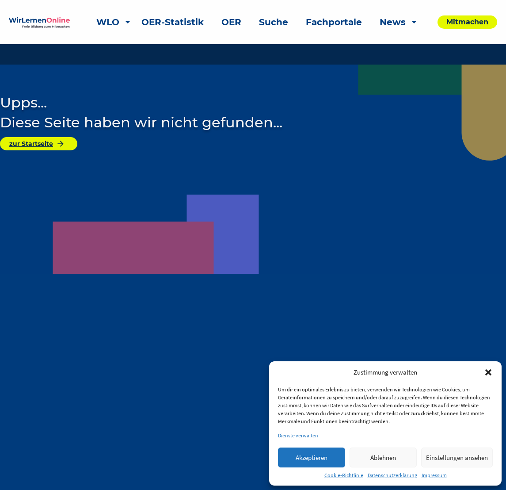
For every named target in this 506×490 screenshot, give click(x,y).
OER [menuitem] (231, 22)
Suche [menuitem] (273, 22)
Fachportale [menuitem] (334, 22)
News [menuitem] (393, 22)
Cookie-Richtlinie (343, 475)
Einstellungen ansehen (457, 457)
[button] (488, 372)
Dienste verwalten (298, 435)
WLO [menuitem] (107, 22)
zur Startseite (37, 143)
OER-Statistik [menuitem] (172, 22)
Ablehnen (383, 457)
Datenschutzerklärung (392, 475)
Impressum (434, 475)
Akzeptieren (311, 457)
